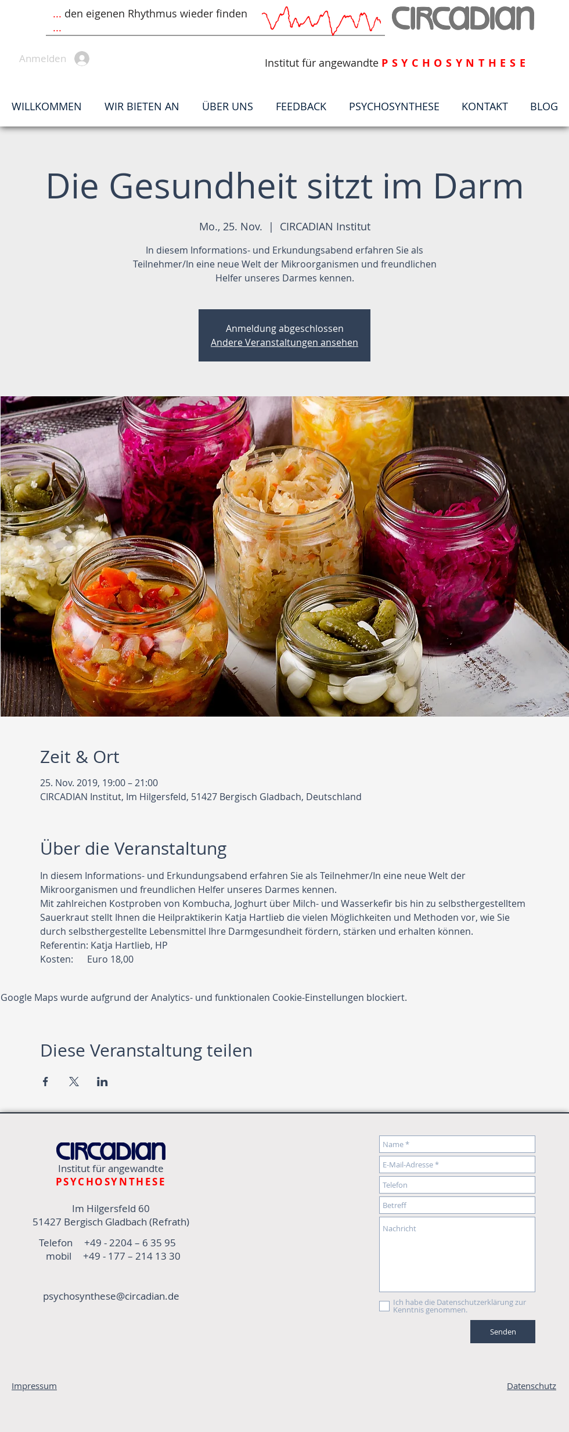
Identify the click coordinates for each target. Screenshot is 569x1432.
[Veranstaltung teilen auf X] (74, 1081)
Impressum (34, 1385)
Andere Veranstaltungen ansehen (284, 342)
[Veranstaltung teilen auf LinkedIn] (102, 1081)
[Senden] (502, 1331)
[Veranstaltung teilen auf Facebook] (45, 1081)
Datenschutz (531, 1385)
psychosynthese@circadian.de (111, 1296)
